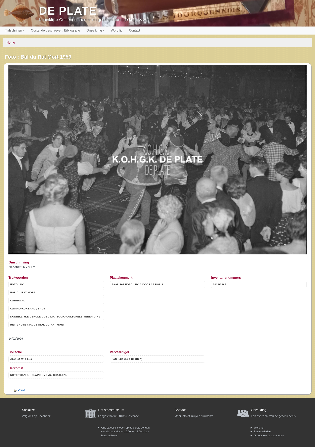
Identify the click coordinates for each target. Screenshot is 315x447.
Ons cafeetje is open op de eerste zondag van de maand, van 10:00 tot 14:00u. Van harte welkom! (125, 431)
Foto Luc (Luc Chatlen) (127, 359)
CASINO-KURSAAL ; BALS (27, 308)
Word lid (117, 30)
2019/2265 (219, 284)
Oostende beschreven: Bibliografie (55, 30)
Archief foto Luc (21, 359)
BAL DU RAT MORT (23, 292)
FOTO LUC (17, 284)
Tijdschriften (13, 30)
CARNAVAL (17, 300)
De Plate (68, 10)
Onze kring (94, 30)
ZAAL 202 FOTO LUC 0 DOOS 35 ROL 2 (137, 284)
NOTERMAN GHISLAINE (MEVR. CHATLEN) (38, 375)
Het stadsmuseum (111, 410)
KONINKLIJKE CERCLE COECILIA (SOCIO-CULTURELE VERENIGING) (56, 316)
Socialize (28, 410)
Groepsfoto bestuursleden (269, 435)
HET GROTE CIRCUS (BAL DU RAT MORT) (38, 324)
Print (21, 390)
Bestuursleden (262, 431)
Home (10, 42)
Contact (134, 30)
